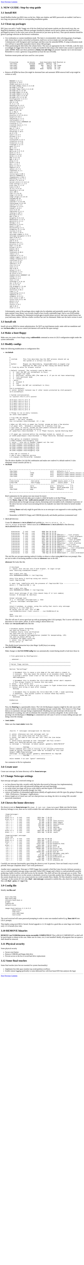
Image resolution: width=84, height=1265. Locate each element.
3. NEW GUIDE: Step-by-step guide (21, 7)
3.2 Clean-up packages (13, 23)
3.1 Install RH (8, 12)
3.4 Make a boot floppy (13, 381)
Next (2, 2)
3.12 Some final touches (14, 1084)
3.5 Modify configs (11, 392)
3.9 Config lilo (8, 1004)
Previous (8, 2)
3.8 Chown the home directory (18, 912)
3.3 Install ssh (8, 370)
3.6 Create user (9, 876)
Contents (14, 2)
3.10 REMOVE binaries (14, 1054)
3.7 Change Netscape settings (17, 885)
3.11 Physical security (13, 1067)
